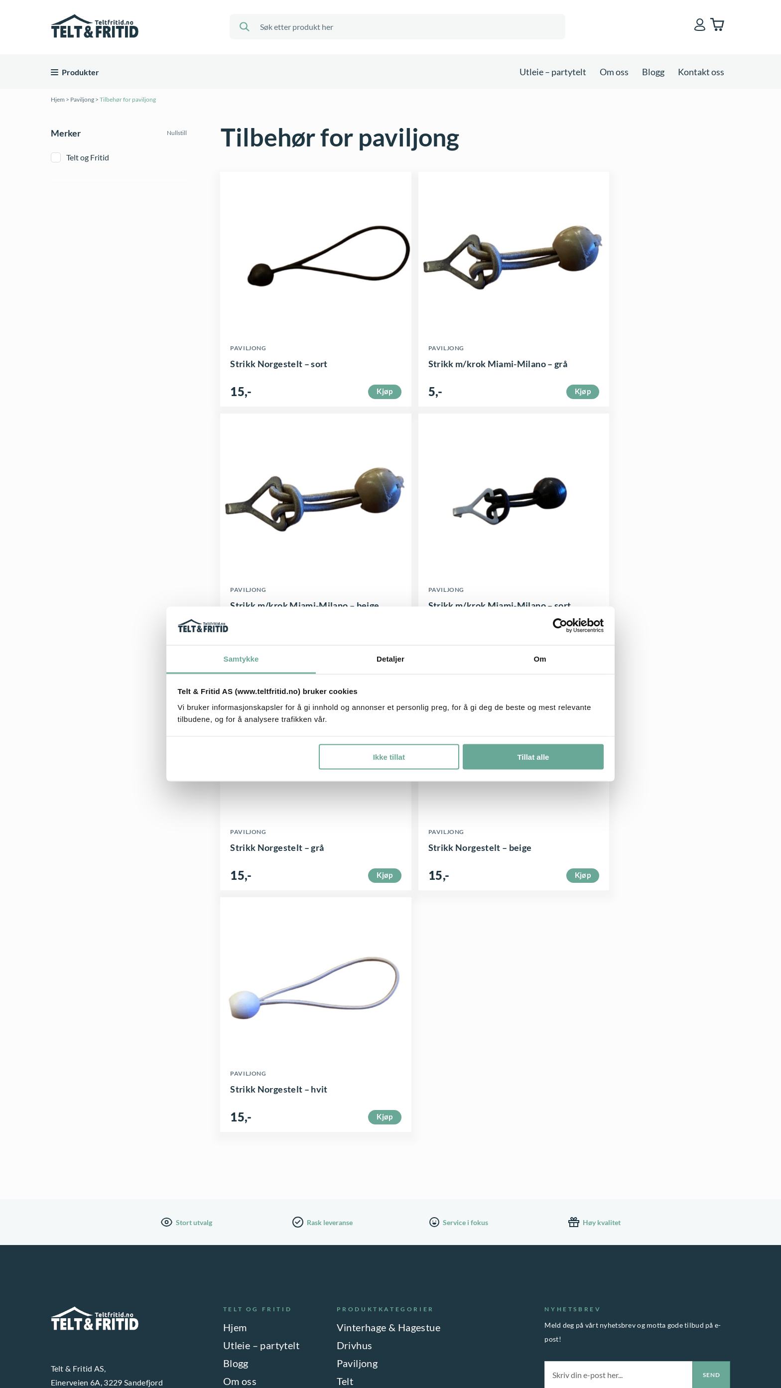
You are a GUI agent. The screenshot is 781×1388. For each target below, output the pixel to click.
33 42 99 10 (101, 1286)
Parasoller (360, 1206)
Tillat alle (533, 757)
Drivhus (355, 1116)
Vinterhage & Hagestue (388, 1098)
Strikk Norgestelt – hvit (279, 859)
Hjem (58, 99)
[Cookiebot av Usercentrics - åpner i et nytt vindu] (560, 625)
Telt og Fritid (87, 157)
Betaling (241, 1188)
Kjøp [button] (359, 403)
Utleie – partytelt (553, 71)
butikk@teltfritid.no (113, 1272)
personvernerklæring (590, 1183)
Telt (345, 1152)
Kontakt (241, 1170)
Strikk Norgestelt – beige (627, 617)
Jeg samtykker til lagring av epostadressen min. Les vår (641, 1179)
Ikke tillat (389, 757)
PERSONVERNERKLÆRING (95, 1352)
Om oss (614, 71)
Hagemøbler (364, 1188)
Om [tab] (539, 658)
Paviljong (82, 99)
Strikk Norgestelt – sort (279, 369)
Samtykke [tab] (241, 658)
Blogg (653, 71)
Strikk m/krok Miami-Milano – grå (472, 369)
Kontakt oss (701, 71)
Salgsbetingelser (259, 1206)
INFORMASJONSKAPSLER (197, 1352)
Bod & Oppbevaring (381, 1170)
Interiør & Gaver (373, 1224)
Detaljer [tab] (390, 658)
